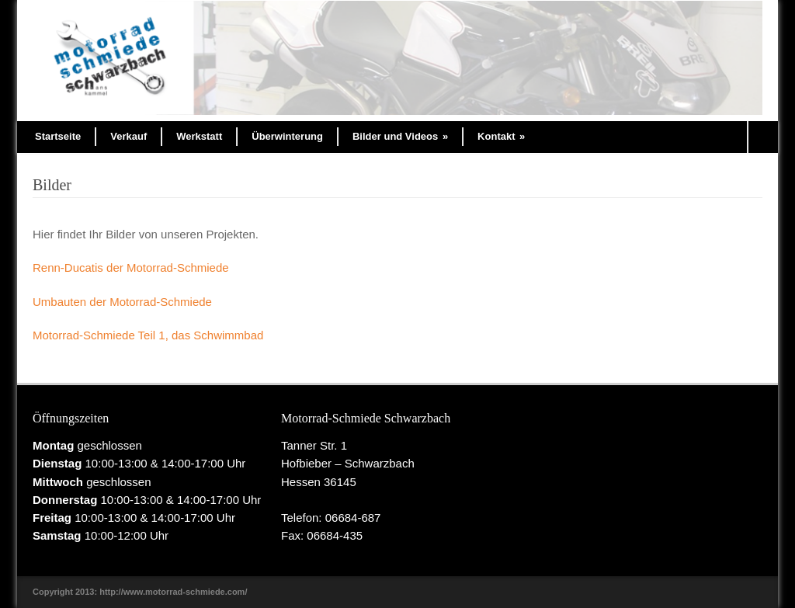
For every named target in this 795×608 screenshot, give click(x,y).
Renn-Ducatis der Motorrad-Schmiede (131, 267)
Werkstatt (199, 136)
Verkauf (128, 136)
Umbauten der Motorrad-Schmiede (122, 301)
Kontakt (501, 136)
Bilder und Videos (400, 136)
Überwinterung (287, 136)
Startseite (58, 136)
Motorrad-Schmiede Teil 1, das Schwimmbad (148, 335)
